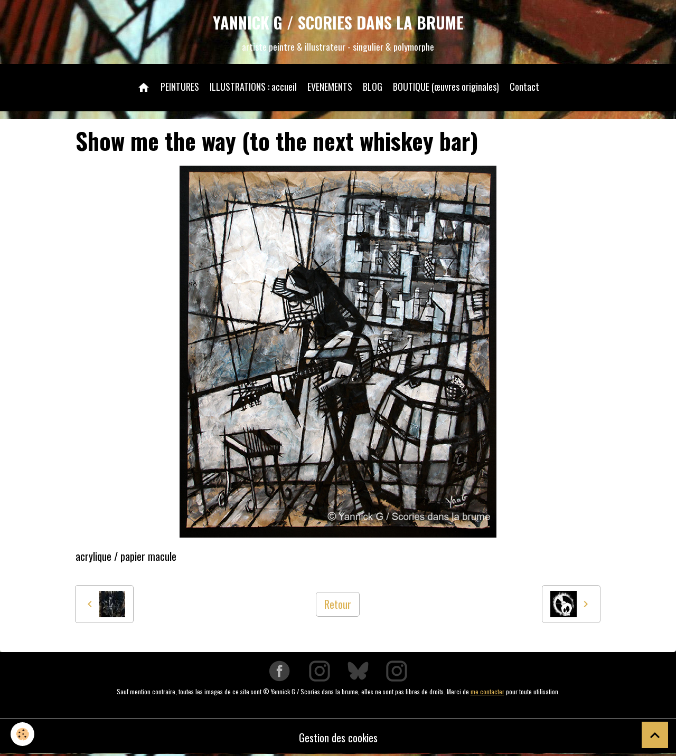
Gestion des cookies (338, 737)
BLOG (372, 86)
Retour (337, 604)
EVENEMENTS (329, 86)
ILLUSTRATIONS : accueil (253, 86)
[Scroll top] (655, 735)
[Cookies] (22, 734)
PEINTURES (180, 86)
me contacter (487, 691)
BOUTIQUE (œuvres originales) (446, 86)
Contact (524, 86)
